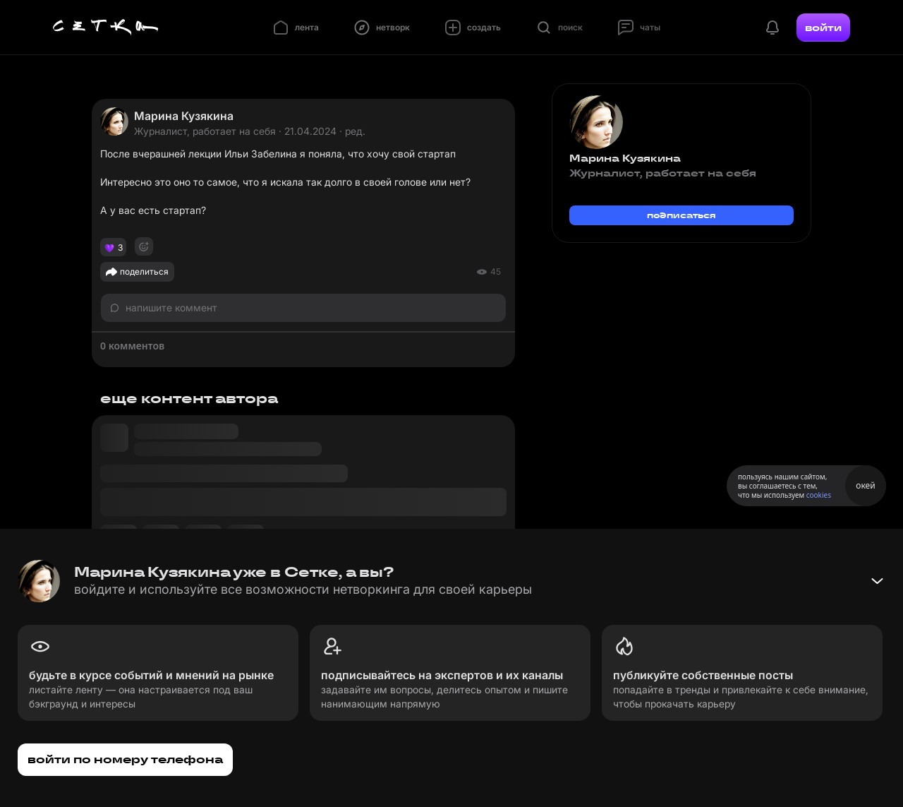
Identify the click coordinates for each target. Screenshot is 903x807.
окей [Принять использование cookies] (865, 485)
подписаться (681, 215)
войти (823, 27)
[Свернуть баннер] (876, 581)
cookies (818, 495)
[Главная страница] (106, 27)
